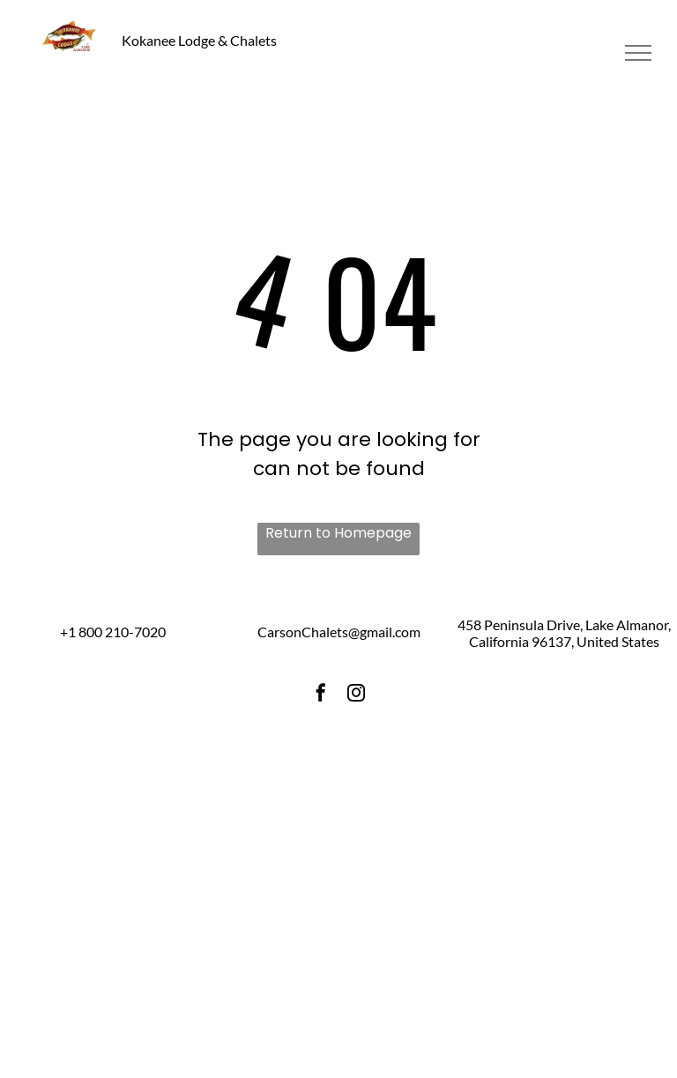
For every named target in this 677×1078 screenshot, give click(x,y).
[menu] (638, 53)
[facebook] (321, 695)
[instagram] (356, 695)
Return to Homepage (338, 533)
